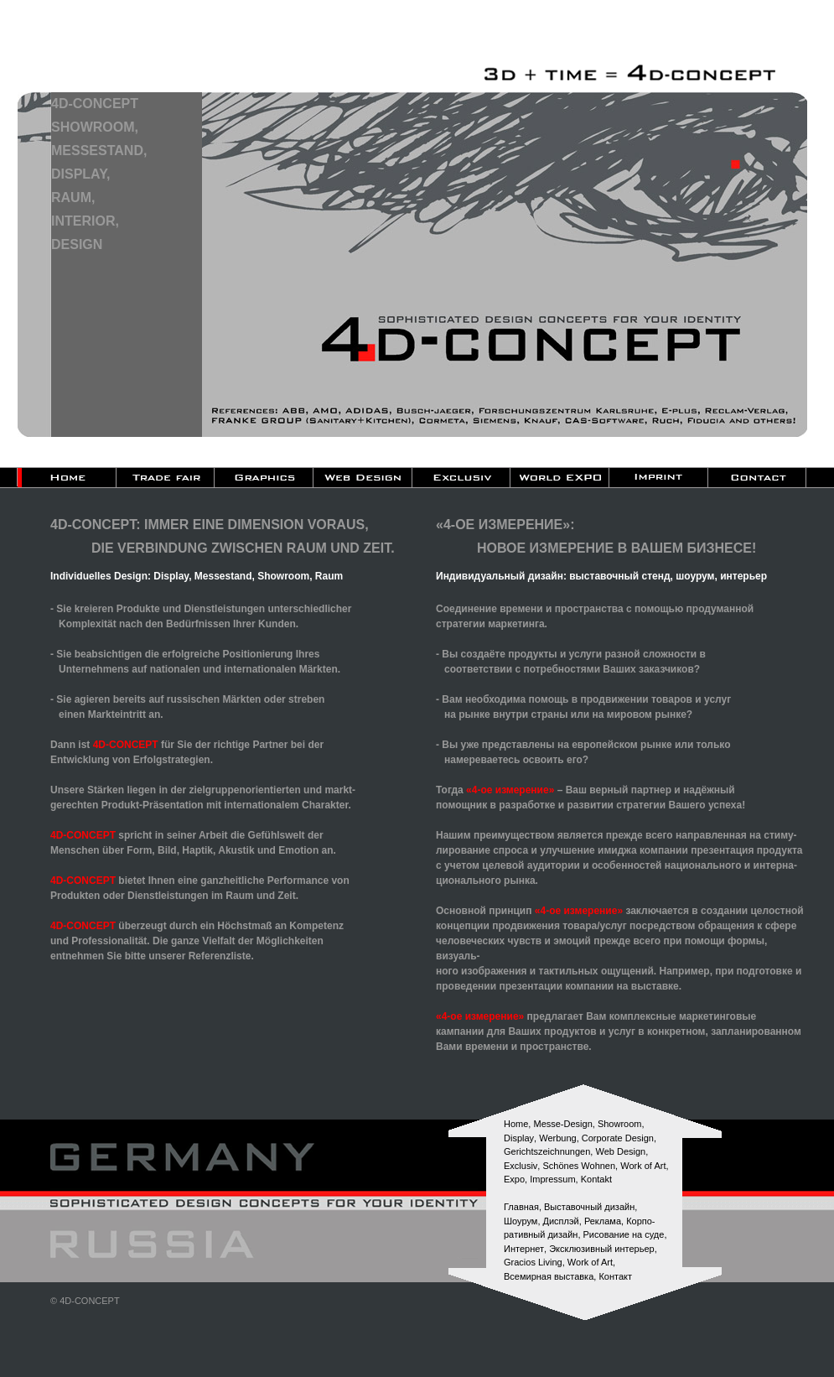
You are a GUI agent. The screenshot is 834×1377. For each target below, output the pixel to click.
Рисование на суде (624, 1234)
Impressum (552, 1179)
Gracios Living (533, 1262)
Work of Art (643, 1166)
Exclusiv (520, 1166)
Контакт (615, 1276)
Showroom (620, 1124)
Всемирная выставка (548, 1276)
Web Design (620, 1151)
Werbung (557, 1138)
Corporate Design (618, 1138)
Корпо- (640, 1221)
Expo (514, 1179)
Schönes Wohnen (578, 1166)
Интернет (524, 1249)
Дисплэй (561, 1221)
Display (519, 1138)
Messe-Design (562, 1124)
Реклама (602, 1221)
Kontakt (596, 1179)
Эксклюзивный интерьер (602, 1249)
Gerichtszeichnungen (547, 1151)
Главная (521, 1207)
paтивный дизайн (541, 1234)
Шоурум (520, 1221)
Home (516, 1124)
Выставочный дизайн (589, 1207)
